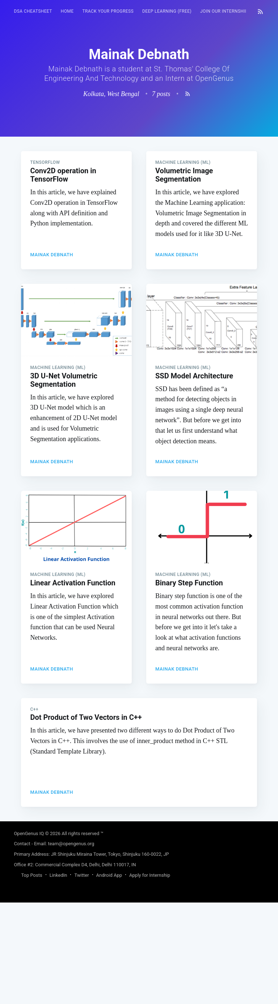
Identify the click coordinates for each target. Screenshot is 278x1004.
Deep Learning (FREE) (166, 11)
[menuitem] (32, 11)
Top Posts (31, 976)
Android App (109, 976)
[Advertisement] (139, 187)
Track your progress (108, 11)
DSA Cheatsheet (33, 11)
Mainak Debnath (51, 356)
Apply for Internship (149, 976)
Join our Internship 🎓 (227, 11)
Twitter (81, 976)
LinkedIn (58, 976)
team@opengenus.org (71, 945)
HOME (67, 11)
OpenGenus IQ (29, 935)
